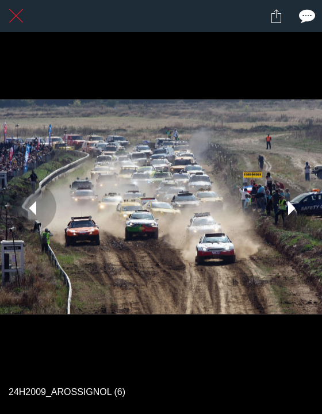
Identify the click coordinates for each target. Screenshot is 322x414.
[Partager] (276, 16)
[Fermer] (16, 16)
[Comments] (306, 16)
